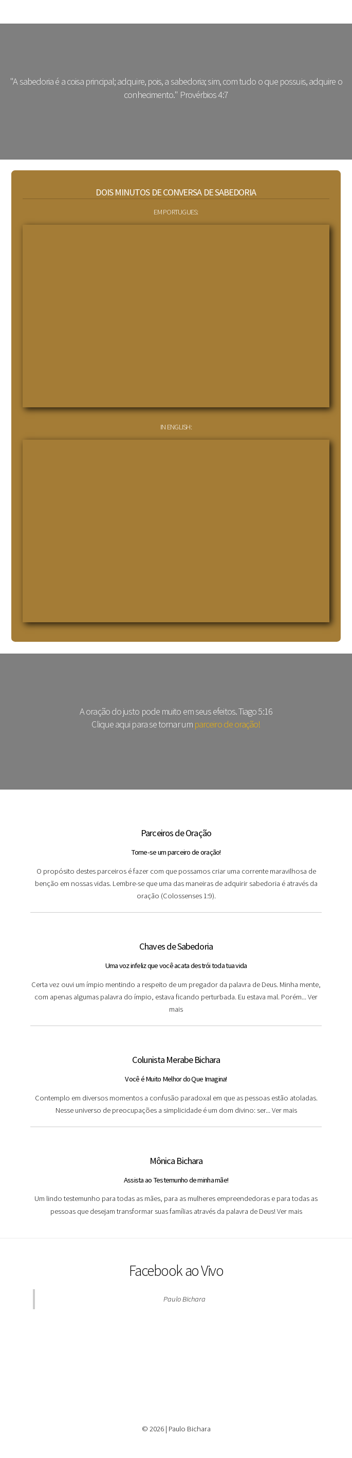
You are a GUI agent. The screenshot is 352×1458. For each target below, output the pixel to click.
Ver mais (284, 1110)
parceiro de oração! (227, 724)
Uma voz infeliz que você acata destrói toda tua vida (176, 965)
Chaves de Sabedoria (176, 946)
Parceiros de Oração (176, 833)
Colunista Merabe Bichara (176, 1060)
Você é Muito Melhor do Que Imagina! (176, 1078)
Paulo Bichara (184, 1299)
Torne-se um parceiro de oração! (175, 852)
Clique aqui (110, 724)
